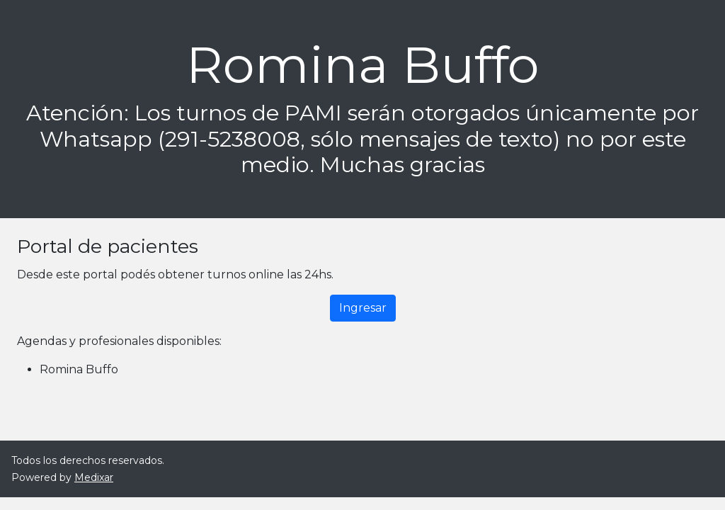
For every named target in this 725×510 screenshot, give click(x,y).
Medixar (93, 477)
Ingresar (363, 307)
